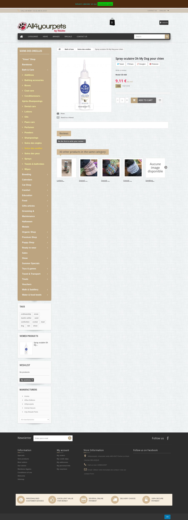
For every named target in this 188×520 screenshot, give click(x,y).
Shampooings (31, 138)
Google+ (141, 64)
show (35, 326)
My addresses (62, 462)
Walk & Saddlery (30, 289)
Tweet (120, 64)
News (45, 36)
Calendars (27, 180)
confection (25, 322)
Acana (26, 396)
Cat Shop (26, 185)
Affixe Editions (29, 400)
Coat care (29, 91)
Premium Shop (29, 237)
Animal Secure (29, 408)
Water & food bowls (32, 295)
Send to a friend (67, 118)
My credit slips (63, 459)
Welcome (21, 476)
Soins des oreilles (33, 148)
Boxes (27, 85)
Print (63, 114)
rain (28, 326)
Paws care (29, 122)
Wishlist (25, 365)
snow (36, 314)
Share (130, 64)
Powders (28, 132)
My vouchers (62, 469)
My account (63, 450)
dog (22, 326)
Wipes (27, 169)
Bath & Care (28, 70)
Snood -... (83, 180)
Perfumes (29, 127)
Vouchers (26, 284)
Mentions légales (24, 469)
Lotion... (60, 180)
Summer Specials (30, 263)
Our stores (22, 466)
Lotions (28, 112)
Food (24, 200)
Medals (25, 227)
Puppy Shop (28, 242)
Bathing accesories (34, 80)
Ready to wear (29, 248)
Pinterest (154, 64)
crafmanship (26, 314)
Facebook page (105, 4)
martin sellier (26, 318)
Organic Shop (29, 232)
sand (36, 318)
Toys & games (29, 269)
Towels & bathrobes (34, 164)
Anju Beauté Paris (31, 412)
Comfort (26, 190)
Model (118, 75)
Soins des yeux (32, 153)
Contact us (152, 10)
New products (23, 459)
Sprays (27, 159)
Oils (26, 117)
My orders (61, 455)
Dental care (30, 106)
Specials (21, 455)
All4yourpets (29, 404)
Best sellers (22, 462)
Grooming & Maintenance (28, 213)
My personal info (63, 466)
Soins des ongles (33, 143)
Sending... (150, 180)
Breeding (26, 174)
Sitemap (21, 479)
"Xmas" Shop (28, 59)
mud (43, 322)
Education (27, 195)
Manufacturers (28, 389)
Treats (25, 279)
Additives (29, 75)
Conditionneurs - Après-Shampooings (32, 98)
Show (25, 258)
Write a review (121, 70)
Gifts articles (28, 206)
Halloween (27, 221)
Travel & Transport (31, 274)
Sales (25, 253)
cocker (35, 322)
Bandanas (27, 64)
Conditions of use (25, 472)
